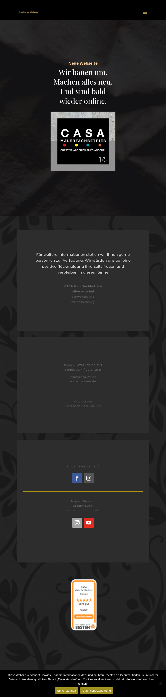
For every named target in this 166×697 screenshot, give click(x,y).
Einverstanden (66, 690)
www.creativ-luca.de (83, 509)
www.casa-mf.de (83, 381)
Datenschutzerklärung (83, 405)
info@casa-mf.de (83, 376)
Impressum (83, 401)
